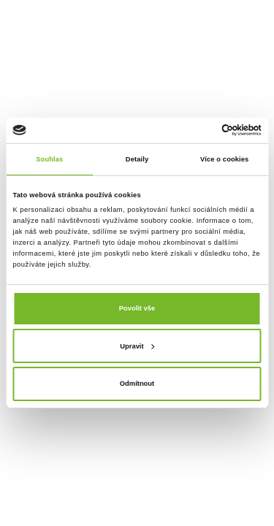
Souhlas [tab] (49, 159)
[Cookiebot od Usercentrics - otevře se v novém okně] (198, 130)
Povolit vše (137, 308)
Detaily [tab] (137, 159)
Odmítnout (137, 383)
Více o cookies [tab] (224, 159)
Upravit (137, 346)
